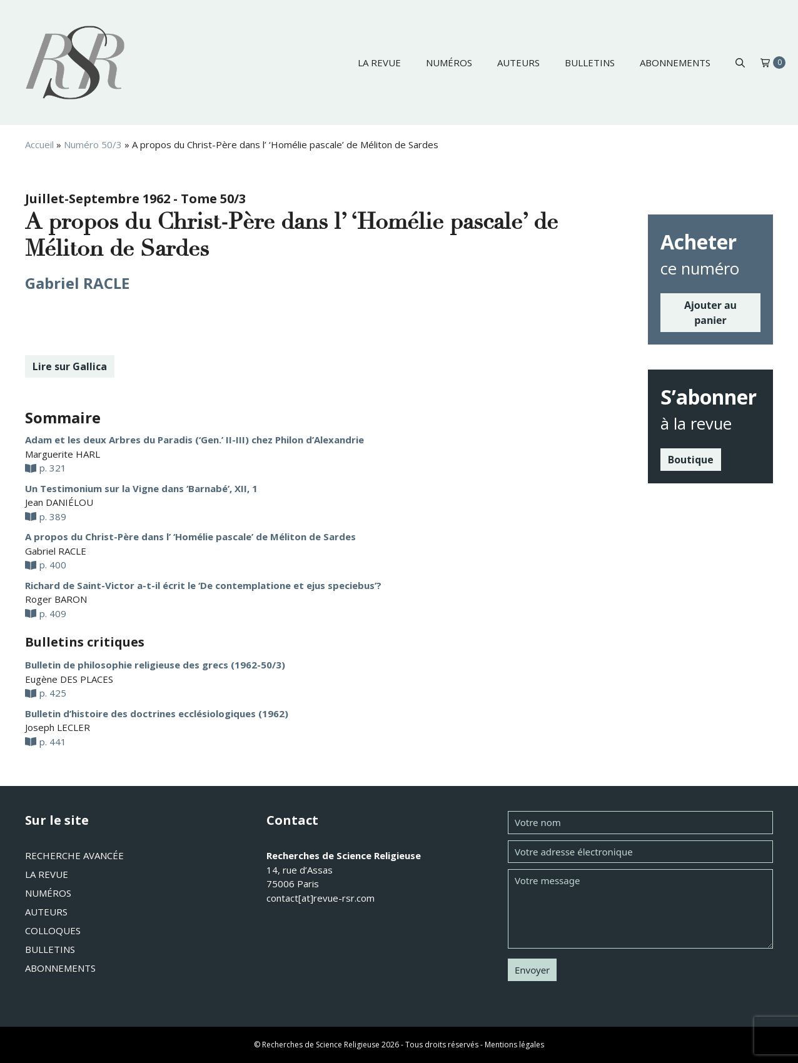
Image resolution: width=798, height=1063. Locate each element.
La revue (379, 62)
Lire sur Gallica (70, 366)
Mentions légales (514, 1044)
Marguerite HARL (62, 454)
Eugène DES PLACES (69, 679)
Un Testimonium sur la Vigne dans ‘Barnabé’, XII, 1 (141, 488)
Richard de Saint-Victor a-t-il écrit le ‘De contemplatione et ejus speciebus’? (203, 585)
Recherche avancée (74, 855)
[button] (740, 62)
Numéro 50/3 (93, 144)
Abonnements (675, 62)
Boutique (691, 459)
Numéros (449, 62)
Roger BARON (56, 599)
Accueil (39, 144)
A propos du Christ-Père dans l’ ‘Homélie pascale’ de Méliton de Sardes (190, 536)
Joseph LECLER (57, 727)
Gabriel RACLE (77, 283)
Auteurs (518, 62)
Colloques (53, 930)
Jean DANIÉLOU (59, 502)
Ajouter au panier (710, 312)
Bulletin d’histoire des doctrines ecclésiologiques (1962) (156, 713)
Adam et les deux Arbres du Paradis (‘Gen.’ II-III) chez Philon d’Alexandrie (194, 439)
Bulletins (590, 62)
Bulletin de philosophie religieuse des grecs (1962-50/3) (155, 664)
